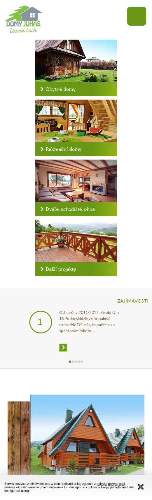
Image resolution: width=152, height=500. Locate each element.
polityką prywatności (111, 483)
